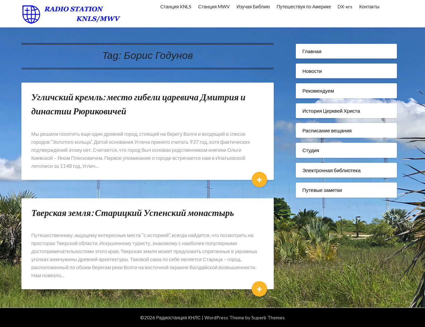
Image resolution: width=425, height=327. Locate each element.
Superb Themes (268, 317)
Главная (312, 51)
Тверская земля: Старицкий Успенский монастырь (132, 212)
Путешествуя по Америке (304, 6)
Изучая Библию (253, 6)
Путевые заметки (322, 190)
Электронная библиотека (332, 170)
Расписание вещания (327, 130)
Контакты (369, 6)
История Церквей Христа (331, 111)
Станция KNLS (175, 6)
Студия (311, 150)
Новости (312, 71)
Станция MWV (214, 6)
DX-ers (345, 6)
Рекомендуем (318, 91)
